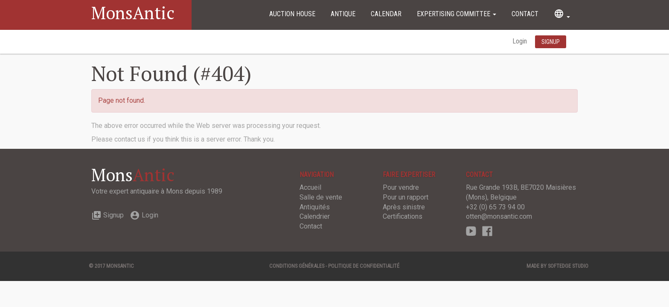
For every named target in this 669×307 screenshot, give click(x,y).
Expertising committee (456, 14)
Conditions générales (296, 266)
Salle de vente (321, 197)
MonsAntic (133, 12)
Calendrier (315, 216)
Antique (343, 14)
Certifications (402, 216)
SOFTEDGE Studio (568, 266)
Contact (525, 14)
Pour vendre (401, 187)
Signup (107, 215)
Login (520, 41)
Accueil (310, 187)
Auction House (292, 14)
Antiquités (315, 207)
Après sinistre (404, 207)
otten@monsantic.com (499, 216)
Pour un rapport (405, 197)
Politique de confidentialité (363, 266)
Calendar (386, 14)
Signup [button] (550, 41)
